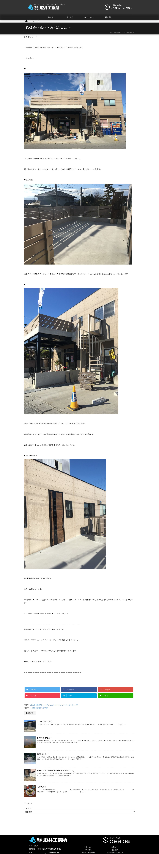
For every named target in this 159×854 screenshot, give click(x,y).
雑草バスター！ (43, 754)
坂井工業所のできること (115, 853)
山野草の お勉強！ (44, 737)
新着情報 (108, 17)
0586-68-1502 (54, 852)
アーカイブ (28, 808)
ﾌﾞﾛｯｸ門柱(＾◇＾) (44, 721)
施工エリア (115, 847)
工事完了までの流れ (88, 853)
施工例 (50, 17)
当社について (89, 17)
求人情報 (88, 850)
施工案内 (70, 17)
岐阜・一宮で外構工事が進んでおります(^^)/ (55, 770)
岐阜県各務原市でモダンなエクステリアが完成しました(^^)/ (54, 705)
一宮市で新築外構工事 (39, 708)
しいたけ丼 (41, 786)
